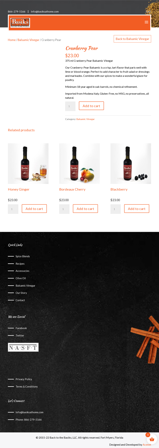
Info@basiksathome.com (45, 11)
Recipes (20, 263)
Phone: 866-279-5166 (29, 419)
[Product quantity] (70, 106)
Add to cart (91, 106)
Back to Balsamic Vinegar (132, 39)
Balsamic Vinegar (28, 40)
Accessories (22, 270)
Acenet (147, 444)
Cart (148, 11)
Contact (20, 300)
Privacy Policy (24, 379)
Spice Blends (23, 256)
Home (12, 40)
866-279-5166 (16, 11)
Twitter (20, 335)
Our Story (21, 292)
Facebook (21, 328)
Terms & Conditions (27, 386)
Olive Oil (21, 278)
